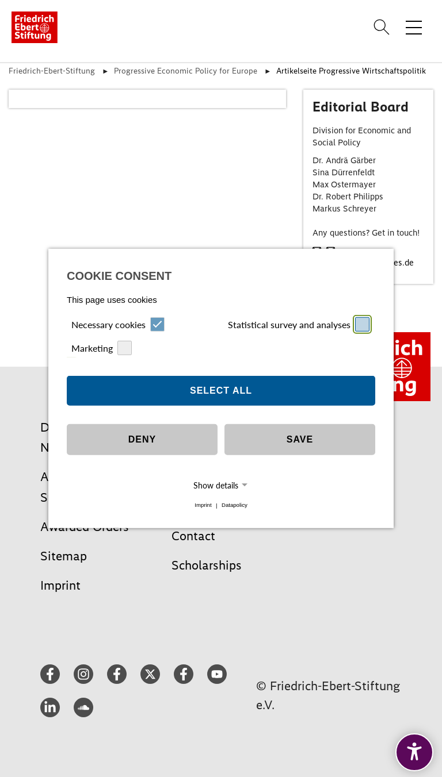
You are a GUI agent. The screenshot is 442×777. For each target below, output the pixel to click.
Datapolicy (234, 505)
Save (300, 439)
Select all (221, 390)
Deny (142, 439)
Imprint (203, 505)
